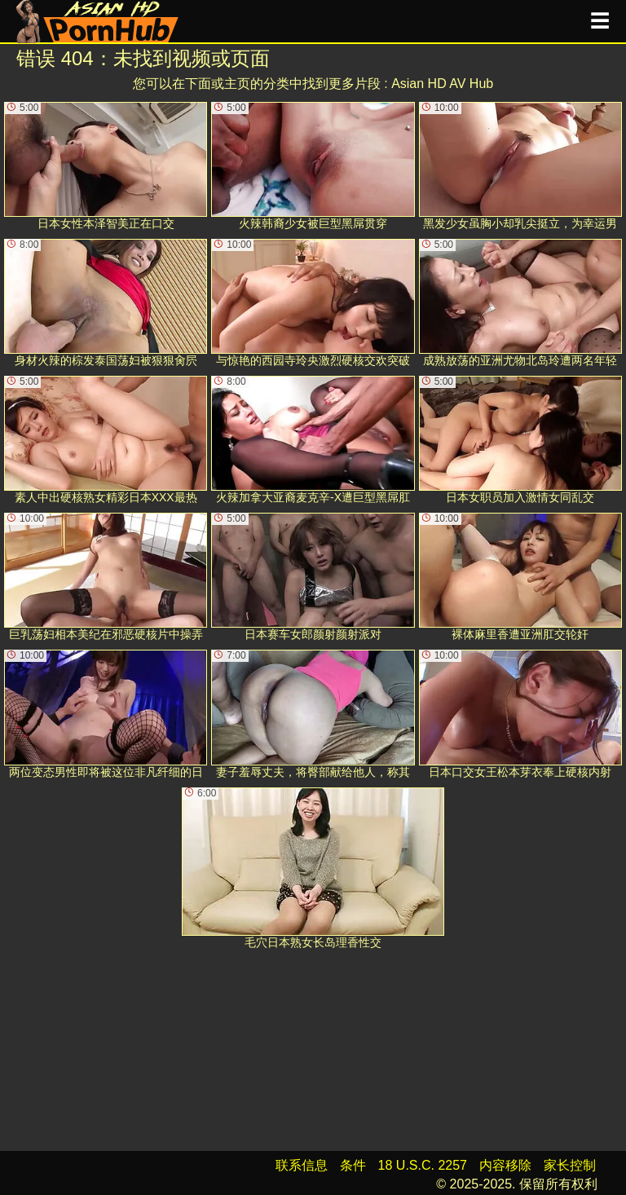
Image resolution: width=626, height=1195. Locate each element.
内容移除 (505, 1165)
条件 (353, 1165)
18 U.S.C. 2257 (422, 1165)
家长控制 (570, 1165)
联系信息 (302, 1165)
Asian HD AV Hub (442, 83)
